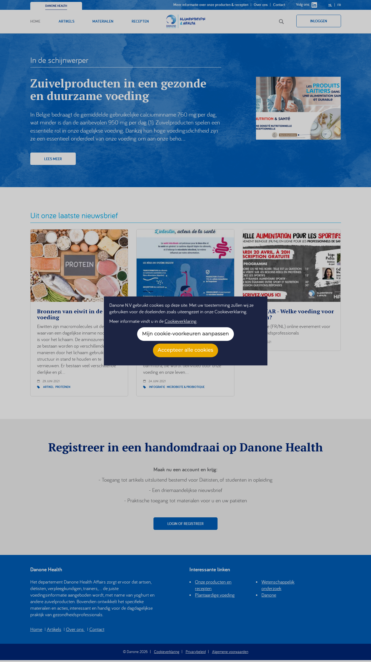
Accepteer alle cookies (185, 350)
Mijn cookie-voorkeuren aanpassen (185, 334)
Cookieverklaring (181, 321)
